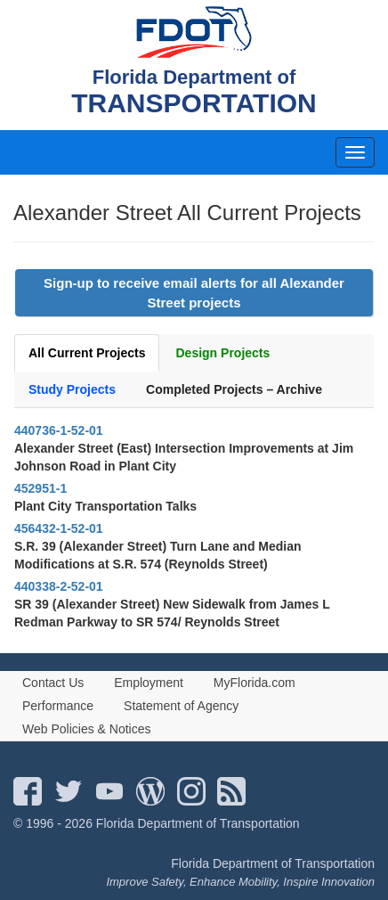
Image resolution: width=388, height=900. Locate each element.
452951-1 (40, 488)
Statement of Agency (181, 706)
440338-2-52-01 (58, 586)
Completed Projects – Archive (234, 389)
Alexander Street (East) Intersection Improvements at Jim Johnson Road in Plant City (183, 457)
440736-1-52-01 (58, 430)
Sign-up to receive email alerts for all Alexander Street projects (194, 292)
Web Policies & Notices (86, 729)
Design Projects (222, 353)
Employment (148, 682)
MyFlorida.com (254, 682)
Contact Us (53, 682)
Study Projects (72, 389)
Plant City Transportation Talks (105, 506)
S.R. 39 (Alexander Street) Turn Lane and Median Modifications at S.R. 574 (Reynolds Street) (158, 555)
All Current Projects (86, 353)
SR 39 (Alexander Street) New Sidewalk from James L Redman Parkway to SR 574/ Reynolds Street (172, 613)
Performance (57, 706)
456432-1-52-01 (58, 528)
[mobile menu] (355, 152)
